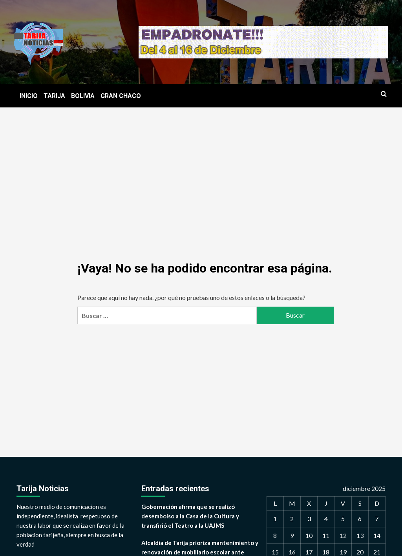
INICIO (29, 96)
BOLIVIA (83, 96)
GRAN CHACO (120, 96)
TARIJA (54, 96)
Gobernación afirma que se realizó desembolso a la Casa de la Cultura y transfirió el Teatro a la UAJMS (190, 516)
